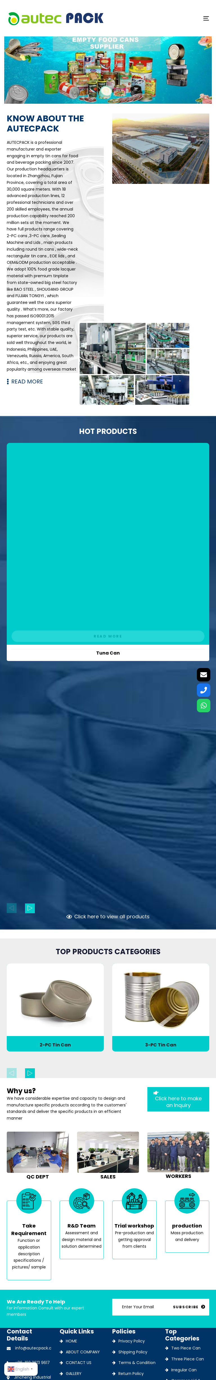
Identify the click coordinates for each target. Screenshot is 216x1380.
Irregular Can (184, 1370)
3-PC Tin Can (160, 1045)
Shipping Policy (132, 1352)
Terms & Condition (137, 1362)
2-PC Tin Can (55, 1045)
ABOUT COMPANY (83, 1352)
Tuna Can (108, 653)
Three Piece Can (187, 1359)
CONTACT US (78, 1362)
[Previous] (12, 908)
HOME (71, 1341)
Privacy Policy (131, 1341)
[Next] (30, 908)
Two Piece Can (186, 1348)
